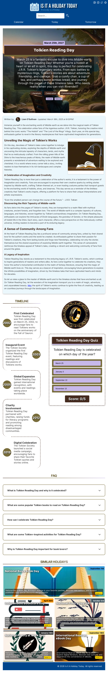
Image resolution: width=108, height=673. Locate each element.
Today (54, 22)
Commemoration (68, 93)
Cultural (49, 99)
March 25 (59, 363)
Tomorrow (90, 22)
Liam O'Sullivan (29, 119)
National (58, 99)
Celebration (51, 93)
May (30, 285)
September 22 (61, 380)
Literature (36, 93)
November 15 (61, 389)
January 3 (60, 372)
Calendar (18, 22)
